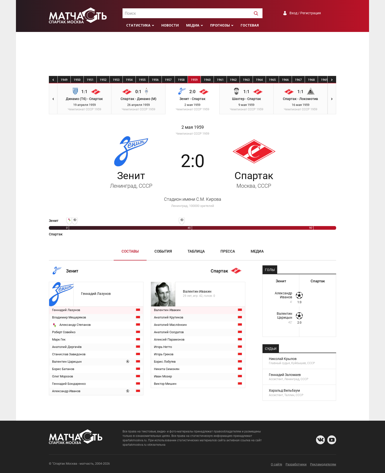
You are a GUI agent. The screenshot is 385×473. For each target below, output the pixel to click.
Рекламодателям (323, 464)
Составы (130, 251)
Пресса (227, 251)
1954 (129, 80)
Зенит (131, 179)
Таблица (196, 251)
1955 (142, 80)
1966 (285, 80)
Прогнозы (220, 25)
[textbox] (192, 13)
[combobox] (192, 13)
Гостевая (250, 25)
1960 (207, 80)
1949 (64, 80)
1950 (77, 80)
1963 (246, 80)
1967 (298, 80)
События (163, 251)
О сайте (276, 464)
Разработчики (296, 464)
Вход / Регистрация (305, 13)
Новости (170, 25)
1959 (194, 80)
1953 (116, 80)
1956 (155, 80)
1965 (272, 80)
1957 (168, 80)
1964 (259, 80)
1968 (311, 80)
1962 (233, 80)
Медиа (192, 25)
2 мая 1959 (192, 127)
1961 (220, 80)
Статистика (138, 25)
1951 (90, 80)
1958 (181, 80)
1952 (103, 80)
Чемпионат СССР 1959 (192, 133)
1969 (324, 80)
